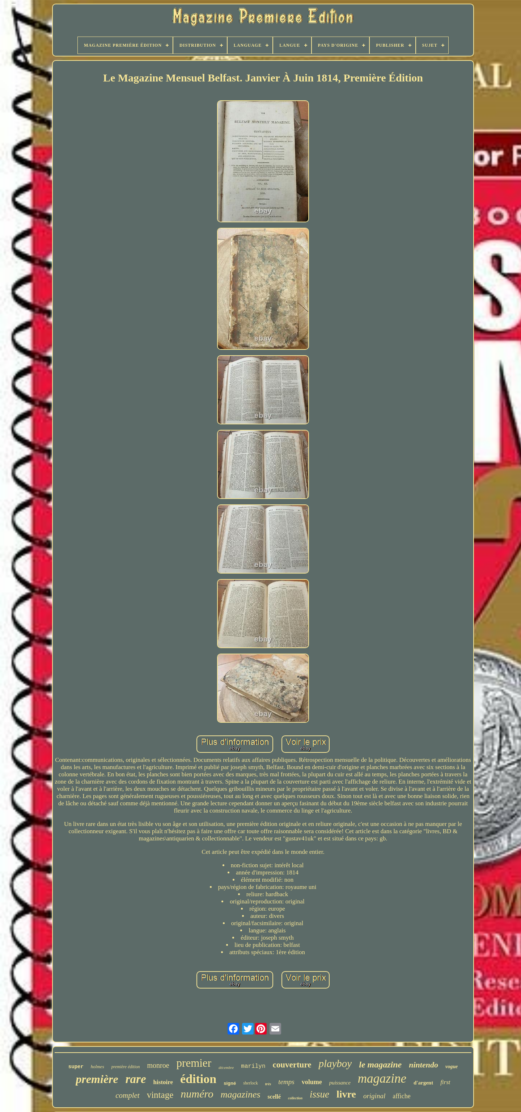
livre (346, 1094)
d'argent (423, 1083)
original (374, 1096)
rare (136, 1079)
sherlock (250, 1083)
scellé (274, 1097)
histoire (163, 1082)
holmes (97, 1066)
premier (194, 1063)
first (445, 1082)
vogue (451, 1066)
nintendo (423, 1064)
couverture (292, 1064)
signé (230, 1083)
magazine (382, 1078)
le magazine (380, 1064)
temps (286, 1082)
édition (198, 1079)
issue (319, 1094)
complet (127, 1095)
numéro (197, 1094)
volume (312, 1082)
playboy (335, 1063)
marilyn (253, 1066)
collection (295, 1098)
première (97, 1079)
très (268, 1084)
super (76, 1067)
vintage (160, 1095)
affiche (402, 1096)
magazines (240, 1094)
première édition (125, 1066)
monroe (158, 1065)
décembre (226, 1067)
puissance (340, 1083)
